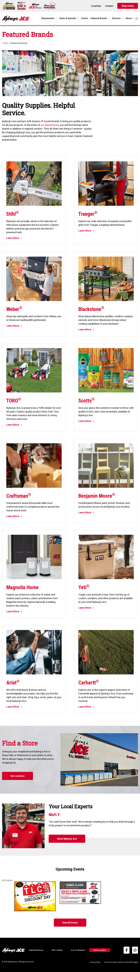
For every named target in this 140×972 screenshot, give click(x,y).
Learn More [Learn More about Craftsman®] (14, 516)
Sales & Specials (67, 18)
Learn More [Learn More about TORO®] (14, 424)
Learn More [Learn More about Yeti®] (86, 607)
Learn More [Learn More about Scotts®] (86, 421)
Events (84, 18)
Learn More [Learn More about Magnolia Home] (14, 611)
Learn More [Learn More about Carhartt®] (86, 706)
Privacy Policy (95, 962)
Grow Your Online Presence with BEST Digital (121, 962)
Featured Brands (98, 18)
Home (5, 43)
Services (116, 18)
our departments (50, 125)
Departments (47, 18)
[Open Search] (136, 18)
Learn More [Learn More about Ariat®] (14, 706)
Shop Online (128, 5)
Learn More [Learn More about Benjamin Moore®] (86, 512)
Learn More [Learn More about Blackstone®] (86, 329)
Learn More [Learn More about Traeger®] (86, 230)
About (129, 18)
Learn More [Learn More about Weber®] (14, 325)
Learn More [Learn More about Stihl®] (14, 238)
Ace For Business (78, 950)
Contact (109, 6)
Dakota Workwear (36, 950)
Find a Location (100, 950)
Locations (96, 6)
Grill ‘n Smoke (57, 950)
